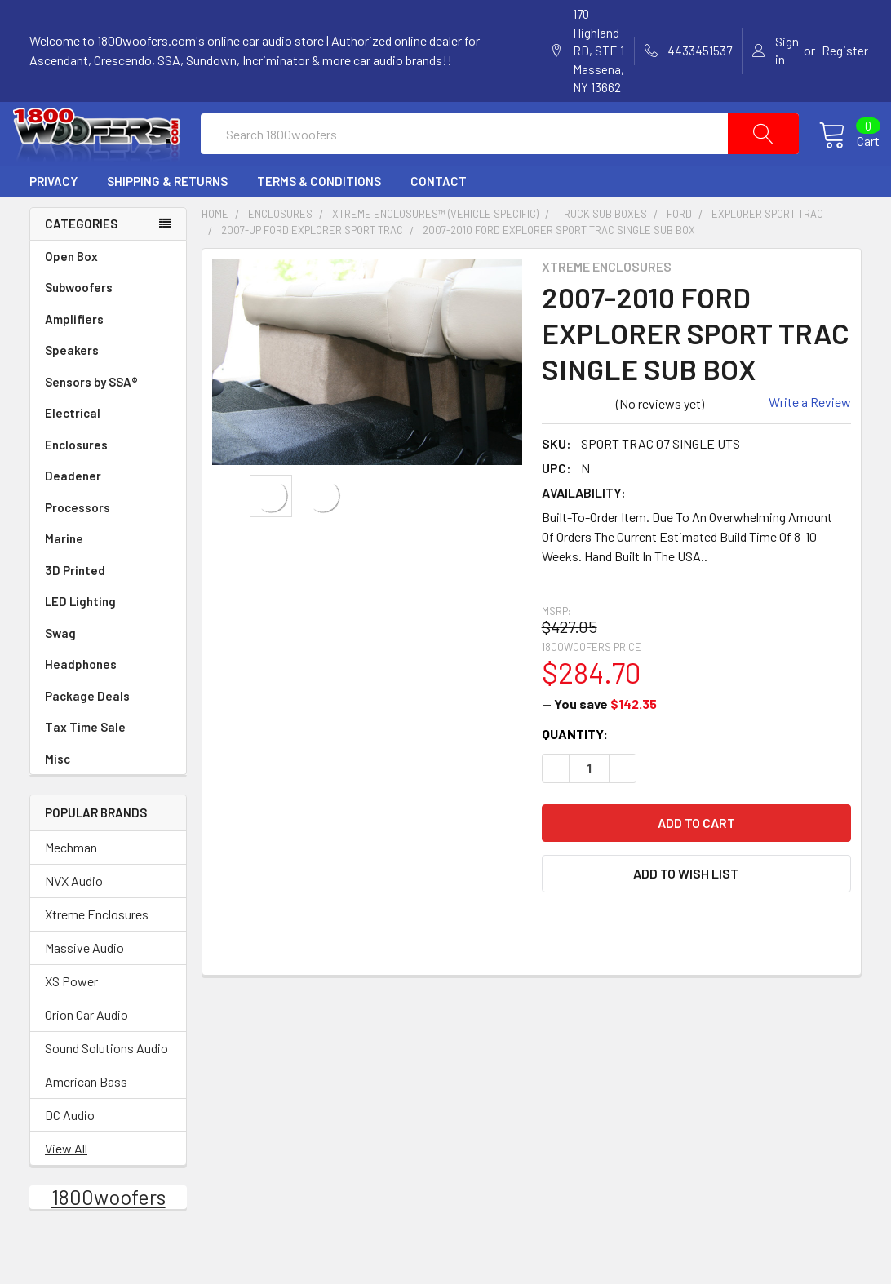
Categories (81, 259)
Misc (57, 794)
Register (845, 50)
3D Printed (75, 606)
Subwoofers (108, 323)
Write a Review (810, 437)
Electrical (108, 449)
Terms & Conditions (319, 217)
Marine (108, 574)
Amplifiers (108, 355)
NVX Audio (74, 916)
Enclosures (108, 481)
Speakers (108, 386)
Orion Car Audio (86, 1050)
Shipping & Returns (167, 217)
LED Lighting (108, 637)
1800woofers (108, 1232)
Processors (108, 543)
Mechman (71, 883)
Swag (108, 669)
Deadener (108, 512)
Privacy (53, 217)
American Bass (86, 1117)
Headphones (81, 700)
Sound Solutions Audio (106, 1083)
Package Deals (87, 731)
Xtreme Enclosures (96, 950)
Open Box (71, 292)
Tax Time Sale (85, 762)
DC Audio (70, 1150)
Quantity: (575, 769)
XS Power (71, 1017)
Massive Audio (84, 983)
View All (66, 1184)
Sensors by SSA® (108, 418)
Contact (438, 217)
